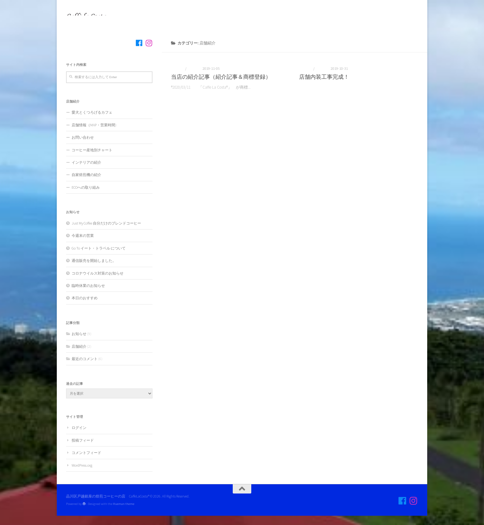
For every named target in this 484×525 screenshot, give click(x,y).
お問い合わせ (83, 146)
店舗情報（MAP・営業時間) (94, 134)
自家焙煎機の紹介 (86, 184)
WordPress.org (82, 474)
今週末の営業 (83, 244)
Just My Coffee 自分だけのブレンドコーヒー (106, 232)
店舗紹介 (194, 78)
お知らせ (178, 78)
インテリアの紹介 (86, 171)
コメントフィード (86, 462)
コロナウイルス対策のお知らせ (97, 282)
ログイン (79, 437)
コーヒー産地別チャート (92, 159)
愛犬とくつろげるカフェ (94, 121)
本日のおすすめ (85, 307)
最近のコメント (85, 368)
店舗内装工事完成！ (324, 86)
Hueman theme (123, 513)
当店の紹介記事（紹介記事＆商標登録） (221, 86)
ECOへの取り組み (86, 196)
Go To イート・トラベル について (99, 257)
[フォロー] (139, 52)
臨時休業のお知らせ (88, 294)
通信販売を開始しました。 (94, 269)
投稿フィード (83, 449)
